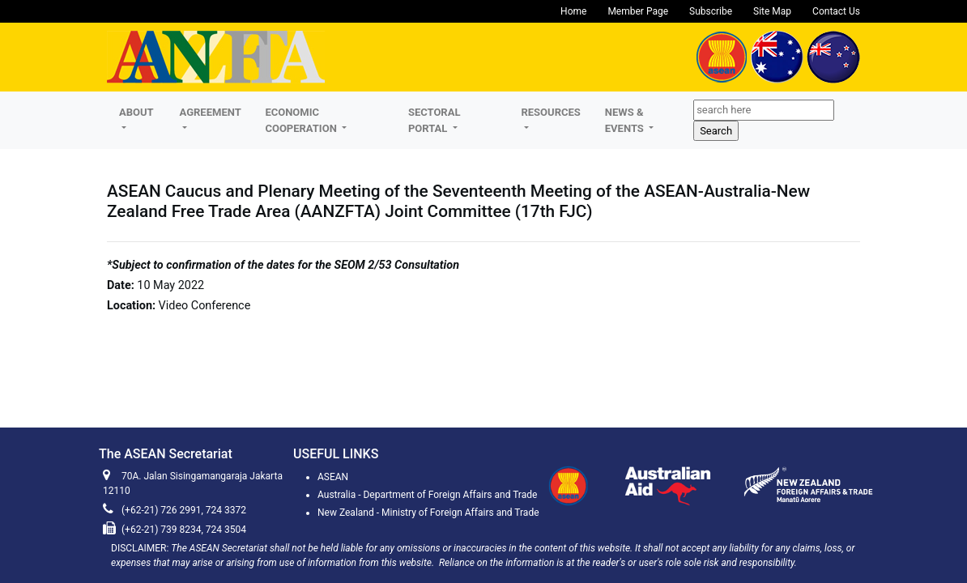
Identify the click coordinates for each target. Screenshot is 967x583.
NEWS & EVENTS (625, 120)
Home (573, 11)
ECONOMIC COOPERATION (302, 120)
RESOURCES (550, 112)
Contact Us (836, 11)
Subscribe (710, 11)
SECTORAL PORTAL (434, 120)
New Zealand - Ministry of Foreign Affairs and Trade (428, 512)
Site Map (772, 11)
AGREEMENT (210, 112)
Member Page (637, 11)
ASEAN (332, 477)
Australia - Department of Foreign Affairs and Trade (427, 494)
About (136, 112)
